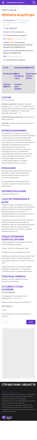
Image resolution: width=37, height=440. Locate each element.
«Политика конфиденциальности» (11, 392)
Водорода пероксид (16, 8)
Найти (31, 322)
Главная (4, 8)
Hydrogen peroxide (20, 39)
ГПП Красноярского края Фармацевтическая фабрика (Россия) (16, 22)
